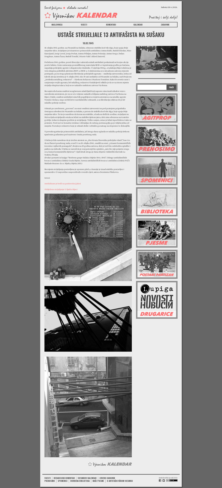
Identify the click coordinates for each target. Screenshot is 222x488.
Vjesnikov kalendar (87, 478)
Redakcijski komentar (64, 478)
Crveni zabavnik (107, 478)
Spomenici (62, 480)
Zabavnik (165, 24)
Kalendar (138, 24)
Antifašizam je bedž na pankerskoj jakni (62, 183)
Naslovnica (57, 24)
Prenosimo (49, 480)
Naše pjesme (98, 480)
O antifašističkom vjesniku (120, 480)
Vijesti (84, 24)
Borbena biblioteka (80, 480)
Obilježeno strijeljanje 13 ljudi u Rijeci (60, 189)
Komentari (111, 24)
